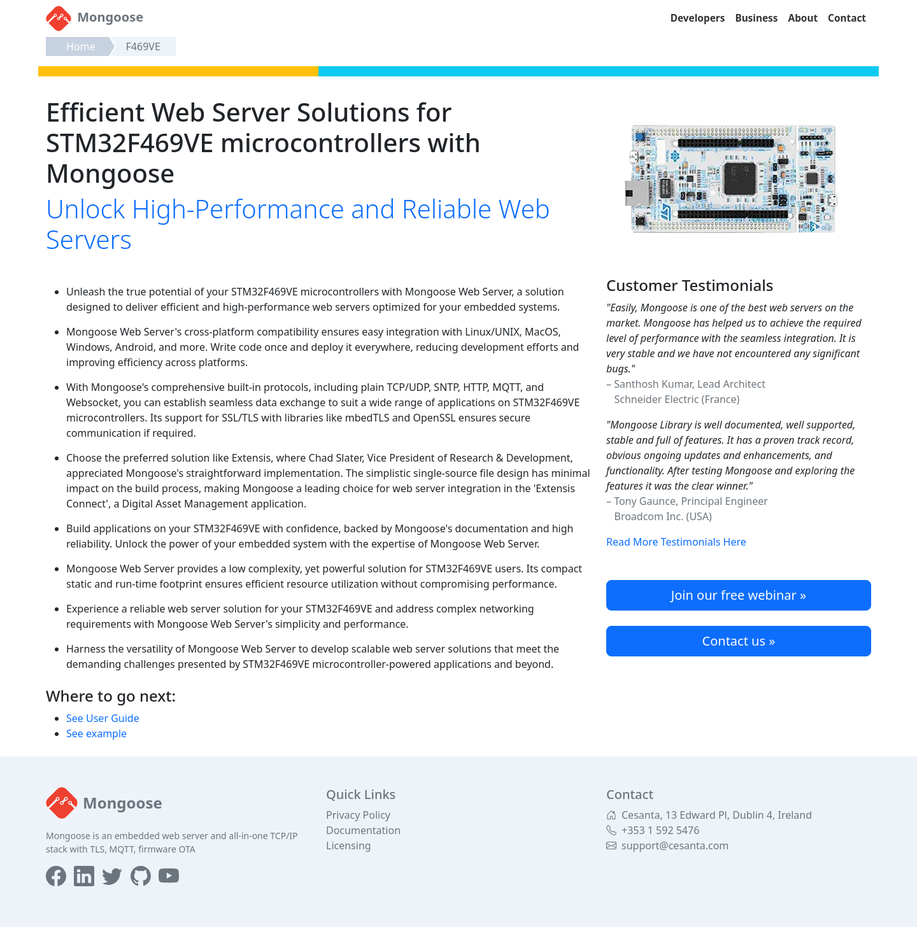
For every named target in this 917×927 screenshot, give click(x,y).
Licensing (348, 846)
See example (96, 733)
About (803, 18)
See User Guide (102, 718)
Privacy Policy (358, 815)
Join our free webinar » (738, 595)
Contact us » (739, 640)
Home (81, 46)
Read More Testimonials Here (676, 542)
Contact (847, 18)
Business (756, 18)
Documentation (363, 830)
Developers (698, 18)
